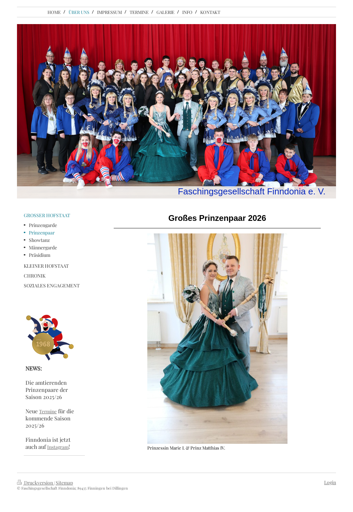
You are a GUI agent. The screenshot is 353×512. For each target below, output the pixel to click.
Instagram (58, 447)
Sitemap (64, 482)
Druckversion (35, 482)
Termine (48, 411)
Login (330, 482)
